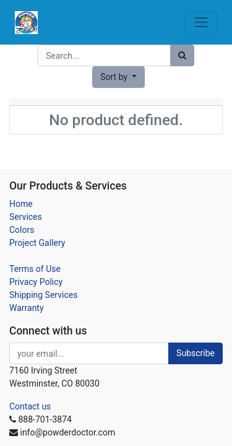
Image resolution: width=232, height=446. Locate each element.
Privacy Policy (35, 282)
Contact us (30, 406)
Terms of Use (35, 269)
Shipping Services (43, 295)
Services (25, 217)
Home (21, 204)
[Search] (182, 55)
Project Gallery (37, 243)
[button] (118, 77)
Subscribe (195, 353)
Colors (21, 230)
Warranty (26, 308)
